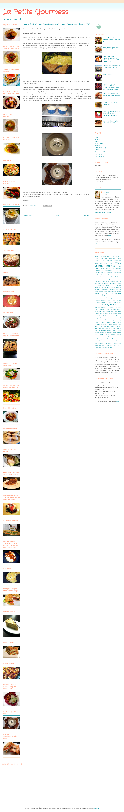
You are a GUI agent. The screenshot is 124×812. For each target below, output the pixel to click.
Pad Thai (115, 270)
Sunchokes (110, 277)
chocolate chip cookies (102, 298)
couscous (104, 302)
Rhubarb (118, 272)
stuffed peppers (100, 339)
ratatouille (107, 326)
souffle (107, 337)
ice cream (114, 313)
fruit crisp (109, 309)
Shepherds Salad (112, 274)
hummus (107, 313)
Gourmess (33, 205)
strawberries (117, 337)
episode (97, 244)
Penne (108, 273)
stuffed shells (109, 339)
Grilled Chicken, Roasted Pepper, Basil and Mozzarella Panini (111, 95)
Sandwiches (104, 274)
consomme (103, 300)
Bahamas (97, 150)
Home (57, 216)
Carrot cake (103, 258)
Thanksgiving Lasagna (113, 279)
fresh (96, 309)
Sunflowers (118, 277)
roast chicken (99, 328)
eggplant (97, 307)
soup (111, 337)
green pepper (105, 311)
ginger (119, 309)
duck (119, 305)
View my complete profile (103, 212)
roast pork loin (110, 328)
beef (111, 285)
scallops (119, 330)
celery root (102, 294)
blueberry (97, 287)
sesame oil (103, 332)
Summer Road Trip (100, 148)
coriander (97, 302)
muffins (108, 318)
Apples (97, 256)
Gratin (102, 268)
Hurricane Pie (110, 268)
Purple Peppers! (107, 75)
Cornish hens (103, 263)
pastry (119, 320)
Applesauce (102, 256)
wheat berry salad (111, 345)
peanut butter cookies (103, 322)
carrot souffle (116, 291)
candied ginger (103, 291)
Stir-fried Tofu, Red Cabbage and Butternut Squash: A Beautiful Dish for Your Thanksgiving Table (111, 86)
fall (105, 307)
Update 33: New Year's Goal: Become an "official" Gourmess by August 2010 (111, 113)
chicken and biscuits (101, 296)
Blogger (96, 808)
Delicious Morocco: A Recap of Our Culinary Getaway (111, 66)
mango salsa (98, 318)
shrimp (114, 332)
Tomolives (110, 281)
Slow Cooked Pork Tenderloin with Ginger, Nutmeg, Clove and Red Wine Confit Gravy (111, 59)
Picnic (111, 273)
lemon (113, 316)
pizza (114, 322)
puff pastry (115, 324)
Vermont (97, 145)
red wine (118, 326)
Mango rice (109, 270)
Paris (96, 137)
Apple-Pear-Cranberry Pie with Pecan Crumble (110, 122)
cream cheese (112, 302)
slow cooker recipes (107, 335)
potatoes (109, 324)
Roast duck (98, 274)
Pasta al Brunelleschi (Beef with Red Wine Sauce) (111, 48)
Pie (115, 273)
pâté (120, 324)
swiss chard (113, 341)
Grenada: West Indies (101, 152)
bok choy (103, 287)
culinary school (109, 304)
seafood (97, 332)
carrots (97, 294)
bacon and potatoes (110, 283)
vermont (108, 343)
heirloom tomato (99, 313)
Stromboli (102, 277)
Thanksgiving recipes (101, 281)
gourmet (98, 311)
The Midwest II (99, 156)
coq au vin (117, 300)
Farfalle (110, 263)
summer (116, 339)
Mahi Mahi (103, 270)
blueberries (117, 285)
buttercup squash (106, 289)
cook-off (109, 300)
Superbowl (98, 279)
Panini (119, 270)
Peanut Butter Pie (100, 273)
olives (106, 320)
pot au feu (103, 324)
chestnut (112, 294)
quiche (97, 326)
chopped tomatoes (115, 298)
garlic (114, 309)
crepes (119, 302)
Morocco (98, 139)
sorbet (103, 337)
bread (108, 287)
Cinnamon (110, 260)
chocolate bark (115, 296)
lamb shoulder (103, 316)
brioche (113, 287)
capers (110, 291)
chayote (108, 294)
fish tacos (118, 307)
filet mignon (110, 307)
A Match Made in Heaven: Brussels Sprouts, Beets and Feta (111, 39)
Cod (115, 260)
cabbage (113, 289)
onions (111, 320)
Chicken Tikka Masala (114, 258)
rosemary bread (111, 330)
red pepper (112, 326)
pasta (115, 320)
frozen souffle (102, 309)
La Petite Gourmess (35, 12)
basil (107, 285)
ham (119, 311)
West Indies (98, 283)
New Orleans (99, 143)
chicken (118, 294)
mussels (112, 318)
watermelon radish (100, 345)
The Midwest (99, 154)
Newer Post (28, 216)
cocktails (97, 300)
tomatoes (98, 343)
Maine (97, 141)
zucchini (110, 347)
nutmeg (101, 320)
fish (114, 307)
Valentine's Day (117, 281)
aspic (102, 283)
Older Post (87, 216)
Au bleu (108, 256)
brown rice (98, 289)
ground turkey (113, 311)
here (109, 235)
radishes (101, 326)
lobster (118, 316)
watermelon (117, 343)
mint (104, 318)
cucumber (97, 305)
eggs (102, 307)
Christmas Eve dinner (101, 260)
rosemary (103, 330)
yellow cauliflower (102, 347)
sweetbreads (105, 341)
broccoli (118, 287)
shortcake (109, 332)
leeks (109, 316)
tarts (119, 341)
